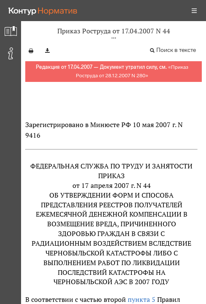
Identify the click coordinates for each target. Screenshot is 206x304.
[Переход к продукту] (43, 10)
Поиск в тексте (176, 50)
